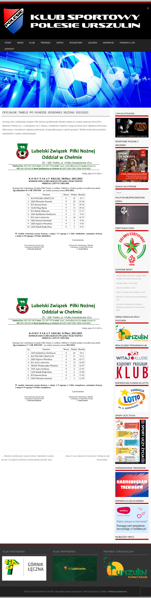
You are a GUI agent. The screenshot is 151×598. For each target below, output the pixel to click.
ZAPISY (60, 43)
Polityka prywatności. (117, 591)
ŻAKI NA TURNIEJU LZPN (125, 288)
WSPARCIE (108, 43)
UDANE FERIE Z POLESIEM (126, 283)
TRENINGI (45, 43)
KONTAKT (9, 49)
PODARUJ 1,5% (127, 43)
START (8, 43)
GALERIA (92, 43)
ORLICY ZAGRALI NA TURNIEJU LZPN (130, 292)
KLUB (32, 43)
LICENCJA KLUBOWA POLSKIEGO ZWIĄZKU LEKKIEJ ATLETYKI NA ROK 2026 (130, 307)
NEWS (20, 43)
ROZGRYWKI (76, 43)
